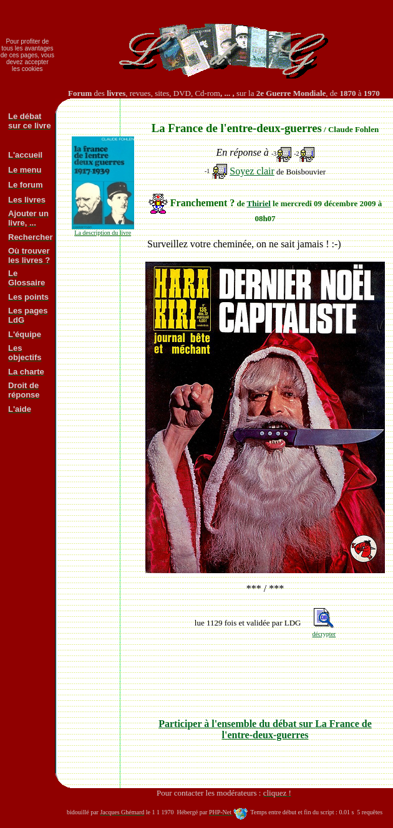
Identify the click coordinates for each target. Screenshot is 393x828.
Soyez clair (252, 171)
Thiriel (259, 203)
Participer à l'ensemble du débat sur (265, 729)
